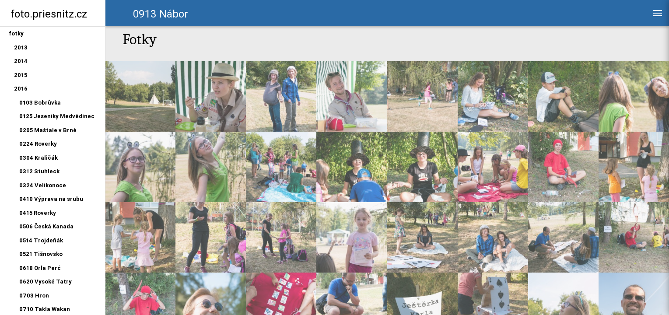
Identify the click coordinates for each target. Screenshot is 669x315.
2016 (21, 88)
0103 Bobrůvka (40, 102)
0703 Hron (34, 295)
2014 (21, 61)
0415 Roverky (37, 213)
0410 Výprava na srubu (51, 199)
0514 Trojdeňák (41, 240)
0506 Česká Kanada (46, 226)
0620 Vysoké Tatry (45, 281)
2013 (21, 47)
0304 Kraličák (38, 157)
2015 (20, 75)
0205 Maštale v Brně (48, 130)
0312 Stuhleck (39, 171)
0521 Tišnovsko (41, 254)
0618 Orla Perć (40, 268)
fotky (16, 33)
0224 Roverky (38, 143)
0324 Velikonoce (42, 185)
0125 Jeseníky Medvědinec (57, 116)
